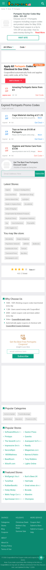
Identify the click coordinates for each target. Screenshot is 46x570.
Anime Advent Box (12, 199)
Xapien (8, 190)
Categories (5, 522)
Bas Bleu (24, 253)
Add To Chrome (14, 81)
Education (18, 419)
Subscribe (39, 173)
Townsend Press (11, 253)
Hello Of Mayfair (11, 209)
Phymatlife (30, 223)
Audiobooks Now (11, 248)
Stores (3, 526)
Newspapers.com (12, 258)
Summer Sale (21, 531)
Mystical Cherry (11, 218)
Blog (3, 529)
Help (32, 532)
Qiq (7, 223)
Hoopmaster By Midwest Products (17, 214)
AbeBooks (36, 244)
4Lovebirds (28, 204)
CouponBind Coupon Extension (18, 326)
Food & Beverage (24, 414)
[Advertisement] (23, 56)
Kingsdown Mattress (27, 218)
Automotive (8, 419)
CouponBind (5, 565)
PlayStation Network (13, 244)
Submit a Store (36, 526)
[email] (23, 174)
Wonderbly (9, 239)
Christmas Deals (22, 522)
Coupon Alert (35, 522)
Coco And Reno (11, 195)
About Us (4, 543)
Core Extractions (17, 223)
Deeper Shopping (23, 239)
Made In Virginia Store (13, 204)
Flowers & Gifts (31, 419)
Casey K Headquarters (22, 190)
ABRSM (26, 244)
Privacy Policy (6, 546)
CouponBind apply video (21, 319)
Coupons (4, 532)
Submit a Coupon (36, 529)
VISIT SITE (23, 37)
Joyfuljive (25, 199)
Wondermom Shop (26, 195)
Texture (23, 248)
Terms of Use (6, 549)
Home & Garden (9, 414)
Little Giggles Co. (11, 228)
